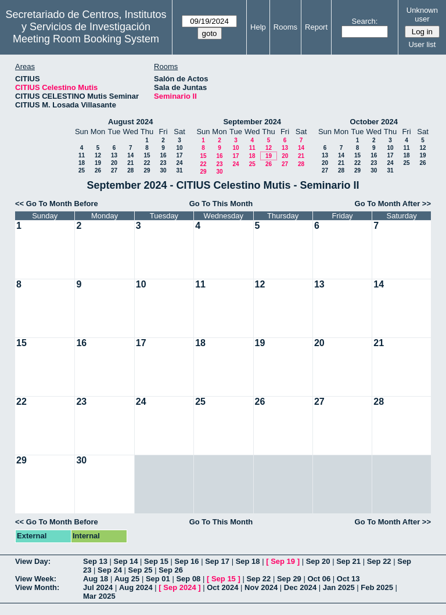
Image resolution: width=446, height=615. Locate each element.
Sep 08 (188, 578)
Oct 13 (348, 578)
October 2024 (374, 121)
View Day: (33, 561)
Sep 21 (348, 561)
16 (163, 155)
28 (130, 170)
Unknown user (422, 14)
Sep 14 (126, 561)
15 (146, 155)
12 (98, 155)
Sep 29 (289, 578)
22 (146, 163)
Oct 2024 (222, 587)
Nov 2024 (261, 587)
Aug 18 (95, 578)
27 (114, 170)
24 (179, 163)
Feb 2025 (377, 587)
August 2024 (130, 121)
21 (130, 163)
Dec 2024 (300, 587)
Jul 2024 (98, 587)
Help (258, 27)
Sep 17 (217, 561)
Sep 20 (318, 561)
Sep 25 (140, 570)
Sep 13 (95, 561)
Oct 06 (318, 578)
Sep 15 (156, 561)
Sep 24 (110, 570)
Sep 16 (187, 561)
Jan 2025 (339, 587)
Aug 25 (126, 578)
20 (114, 163)
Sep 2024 (179, 587)
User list (422, 44)
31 (179, 170)
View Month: (37, 587)
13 (114, 155)
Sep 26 (171, 570)
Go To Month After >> (393, 203)
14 (130, 155)
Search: (365, 21)
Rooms (285, 27)
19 (98, 163)
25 (81, 170)
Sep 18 (248, 561)
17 (179, 155)
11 (81, 155)
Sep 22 (379, 561)
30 (163, 170)
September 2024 (252, 121)
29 (146, 170)
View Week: (35, 578)
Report (316, 27)
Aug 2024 (136, 587)
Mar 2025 (99, 596)
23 (163, 163)
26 (98, 170)
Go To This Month (221, 203)
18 (81, 163)
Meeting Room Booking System (86, 39)
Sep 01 (158, 578)
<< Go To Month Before (56, 203)
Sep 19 (283, 561)
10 (179, 148)
